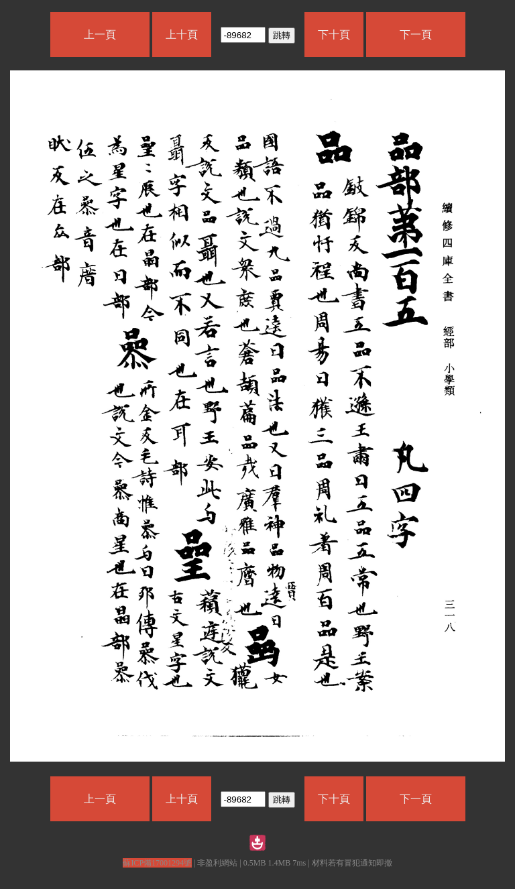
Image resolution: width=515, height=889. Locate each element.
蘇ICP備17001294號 (157, 863)
